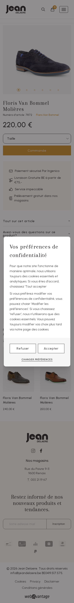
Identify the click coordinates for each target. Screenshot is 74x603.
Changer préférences (37, 359)
